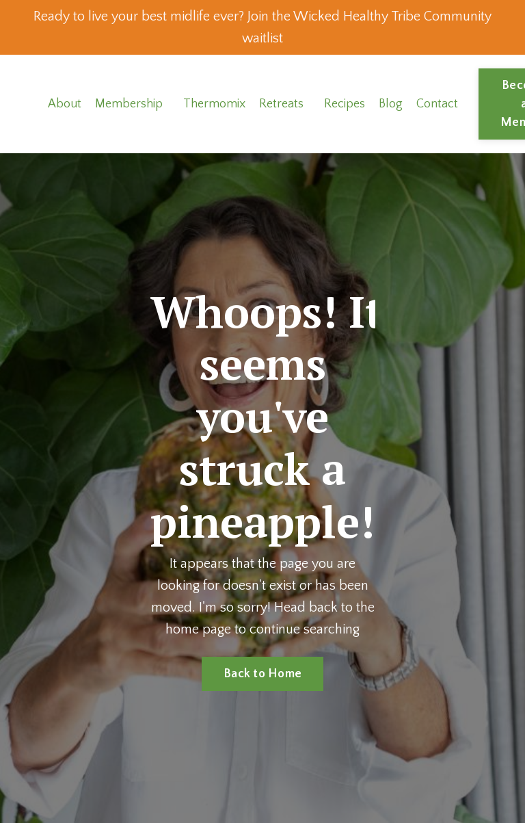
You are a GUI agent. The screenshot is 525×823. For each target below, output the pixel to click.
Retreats (281, 104)
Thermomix (214, 104)
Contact (437, 104)
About (64, 104)
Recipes (344, 104)
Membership (129, 104)
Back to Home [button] (262, 674)
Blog (391, 104)
